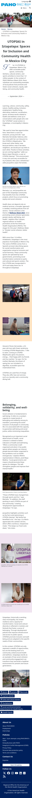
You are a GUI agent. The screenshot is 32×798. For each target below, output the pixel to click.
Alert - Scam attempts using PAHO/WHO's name (16, 739)
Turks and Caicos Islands (11, 700)
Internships (6, 731)
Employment (7, 728)
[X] (4, 773)
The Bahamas (7, 703)
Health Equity (8, 712)
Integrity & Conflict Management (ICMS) (15, 745)
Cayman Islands (8, 696)
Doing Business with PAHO (11, 743)
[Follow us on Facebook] (8, 773)
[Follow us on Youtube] (16, 773)
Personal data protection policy (13, 750)
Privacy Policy (7, 748)
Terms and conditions (9, 753)
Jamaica (14, 692)
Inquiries (5, 760)
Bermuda (24, 692)
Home (3, 29)
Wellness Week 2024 (17, 213)
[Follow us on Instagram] (12, 773)
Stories (9, 29)
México (4, 692)
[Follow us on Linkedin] (20, 773)
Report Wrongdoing (15, 765)
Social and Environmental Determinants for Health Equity (11, 708)
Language (26, 1)
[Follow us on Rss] (4, 777)
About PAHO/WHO (9, 726)
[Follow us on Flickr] (24, 773)
